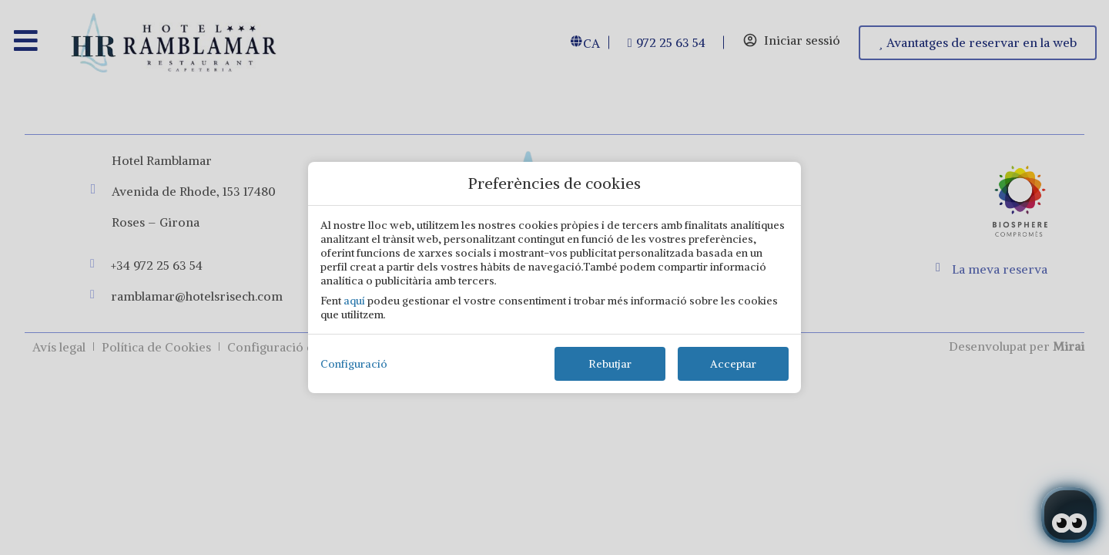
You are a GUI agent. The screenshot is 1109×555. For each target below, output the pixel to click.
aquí (354, 301)
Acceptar (733, 364)
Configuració (353, 364)
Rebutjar (610, 364)
